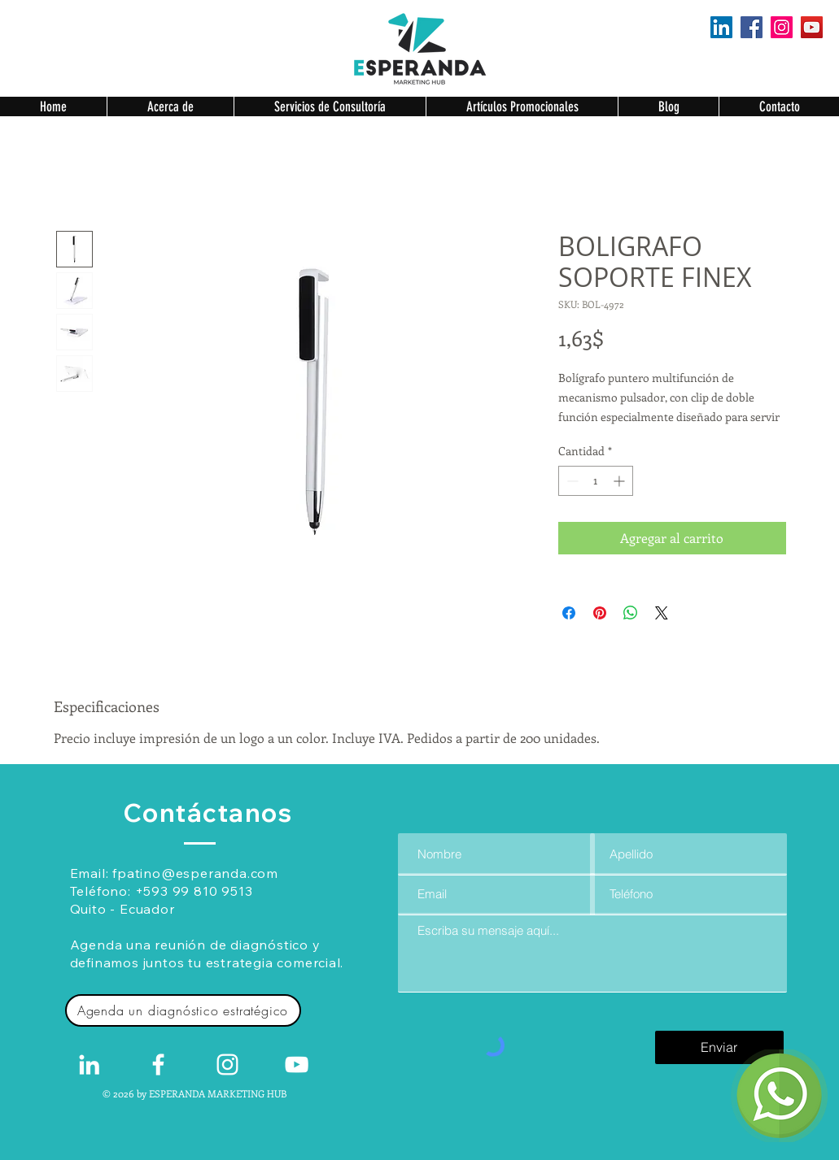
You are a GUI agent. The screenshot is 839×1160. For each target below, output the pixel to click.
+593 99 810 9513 (194, 891)
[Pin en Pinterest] (600, 613)
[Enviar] (719, 1047)
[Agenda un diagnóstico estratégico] (183, 1010)
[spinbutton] (595, 481)
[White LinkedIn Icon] (89, 1064)
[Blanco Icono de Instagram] (227, 1064)
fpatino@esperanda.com (195, 873)
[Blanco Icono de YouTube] (296, 1064)
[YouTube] (812, 27)
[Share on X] (661, 613)
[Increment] (620, 481)
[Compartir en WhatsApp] (630, 613)
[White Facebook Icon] (158, 1064)
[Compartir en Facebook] (569, 613)
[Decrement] (571, 481)
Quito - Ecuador (122, 909)
